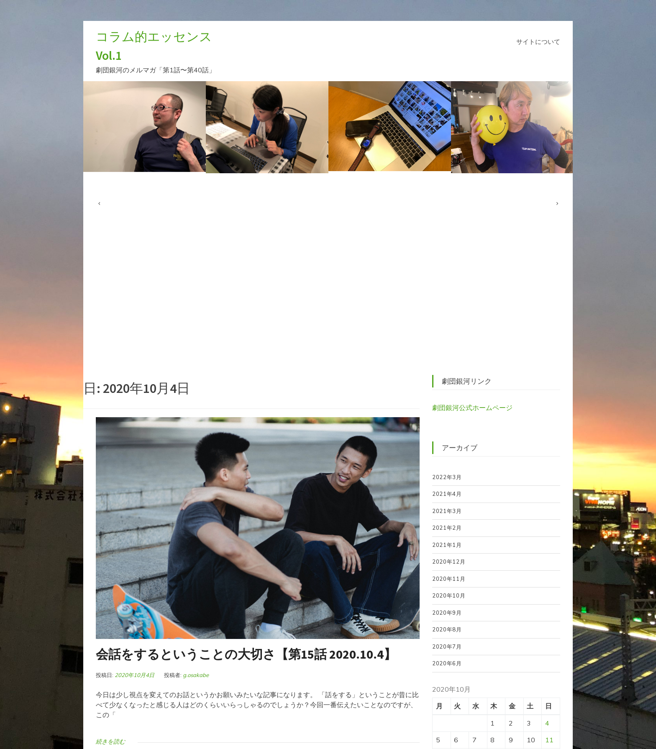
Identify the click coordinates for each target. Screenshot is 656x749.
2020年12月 (448, 561)
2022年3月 (447, 477)
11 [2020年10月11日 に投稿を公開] (549, 740)
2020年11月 (448, 578)
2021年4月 (447, 493)
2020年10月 (448, 595)
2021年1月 (447, 544)
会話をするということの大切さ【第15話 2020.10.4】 (246, 654)
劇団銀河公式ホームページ (472, 407)
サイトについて (538, 42)
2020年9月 (447, 612)
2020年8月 (447, 629)
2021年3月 (447, 511)
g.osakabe (196, 675)
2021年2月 (447, 527)
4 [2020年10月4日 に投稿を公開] (547, 723)
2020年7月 (447, 646)
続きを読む (110, 741)
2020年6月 (447, 663)
